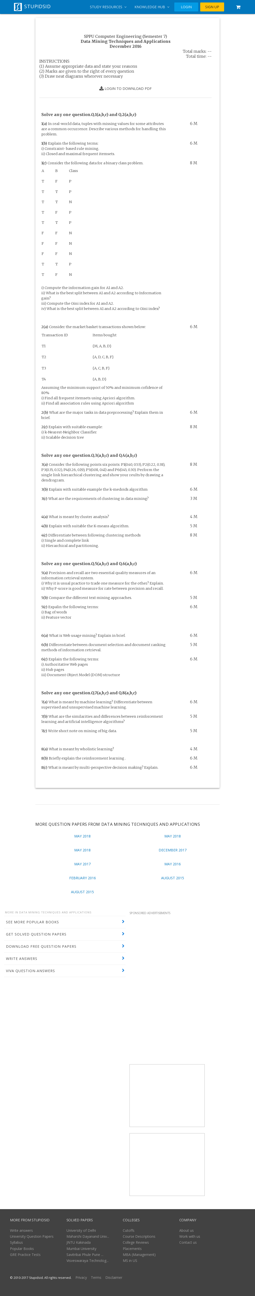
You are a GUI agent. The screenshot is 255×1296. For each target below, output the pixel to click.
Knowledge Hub (151, 6)
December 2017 (173, 850)
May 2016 (172, 864)
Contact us (188, 1242)
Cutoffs (128, 1230)
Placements (132, 1248)
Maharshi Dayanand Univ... (87, 1236)
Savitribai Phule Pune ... (84, 1254)
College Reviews (136, 1242)
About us (186, 1230)
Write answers (21, 1230)
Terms (96, 1277)
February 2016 (82, 878)
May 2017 (82, 864)
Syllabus (16, 1242)
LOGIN (186, 6)
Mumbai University (81, 1248)
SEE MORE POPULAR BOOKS (32, 922)
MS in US (130, 1260)
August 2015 (172, 878)
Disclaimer (113, 1277)
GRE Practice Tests (25, 1254)
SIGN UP (212, 6)
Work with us (189, 1236)
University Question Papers (32, 1236)
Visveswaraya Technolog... (87, 1260)
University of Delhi (81, 1230)
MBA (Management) (139, 1254)
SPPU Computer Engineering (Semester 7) (125, 36)
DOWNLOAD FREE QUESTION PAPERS (41, 946)
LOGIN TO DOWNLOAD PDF (125, 88)
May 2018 (82, 836)
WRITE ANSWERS (21, 958)
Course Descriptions (139, 1236)
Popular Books (22, 1248)
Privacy (81, 1277)
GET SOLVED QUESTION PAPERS (36, 934)
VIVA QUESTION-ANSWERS (30, 970)
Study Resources (108, 6)
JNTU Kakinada (78, 1242)
